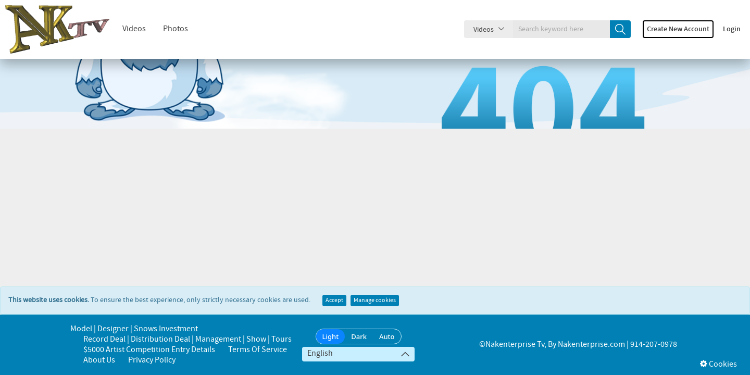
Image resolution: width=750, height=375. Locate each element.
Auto (387, 336)
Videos (134, 28)
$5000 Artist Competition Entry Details (149, 349)
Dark (359, 336)
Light (330, 336)
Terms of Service (257, 349)
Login (732, 29)
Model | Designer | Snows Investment (134, 328)
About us (99, 360)
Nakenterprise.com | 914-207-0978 (617, 344)
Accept (334, 290)
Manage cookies (375, 290)
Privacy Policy (152, 360)
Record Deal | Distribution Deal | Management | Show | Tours (187, 339)
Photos (175, 28)
